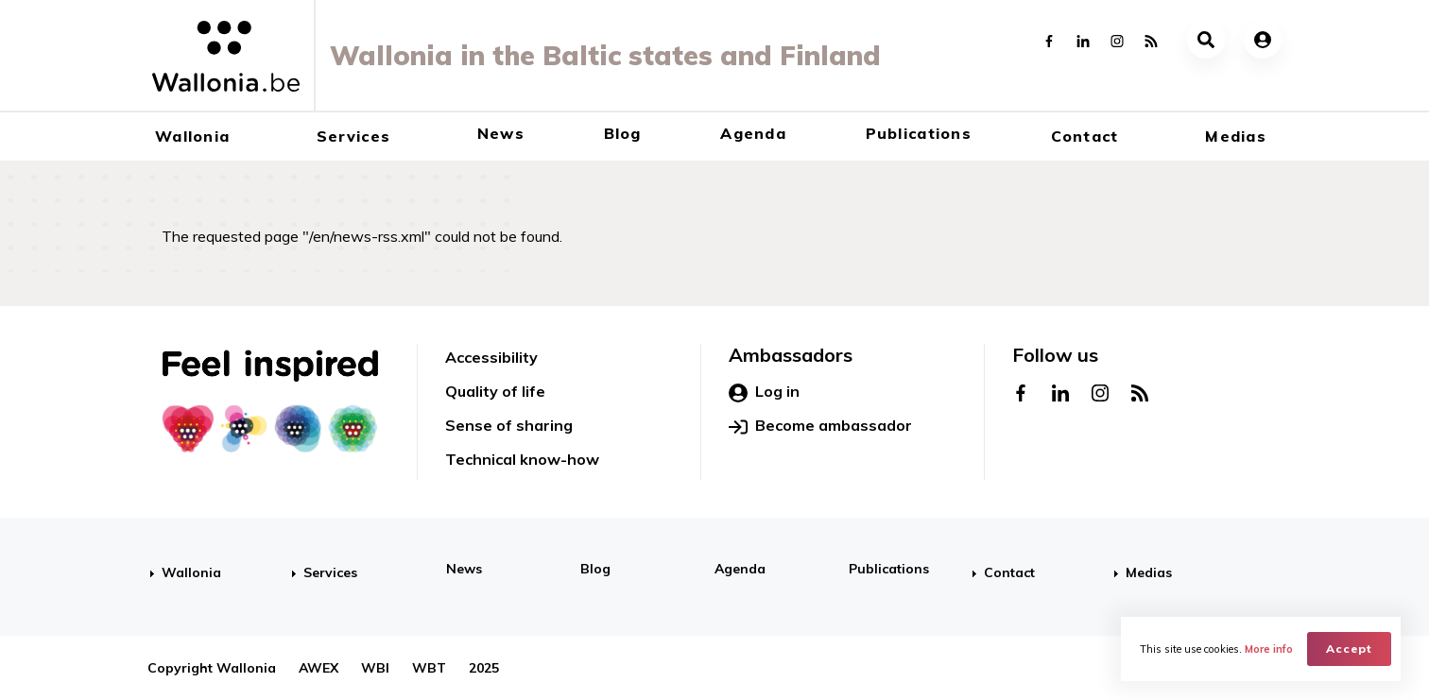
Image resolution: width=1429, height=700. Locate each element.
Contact (1085, 136)
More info (1269, 649)
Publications (919, 133)
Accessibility (491, 357)
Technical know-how (522, 459)
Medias (1235, 136)
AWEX (318, 667)
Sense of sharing (509, 425)
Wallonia (192, 136)
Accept (1349, 648)
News (501, 133)
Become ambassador (820, 426)
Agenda (753, 133)
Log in (764, 392)
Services (353, 136)
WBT (429, 667)
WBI (375, 667)
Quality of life (495, 391)
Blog (623, 133)
